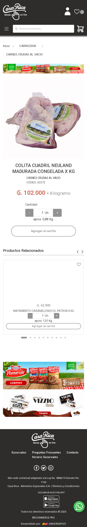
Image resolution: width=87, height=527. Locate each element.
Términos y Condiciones (65, 486)
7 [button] (52, 337)
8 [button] (56, 337)
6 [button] (48, 337)
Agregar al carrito (43, 231)
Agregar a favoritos (43, 262)
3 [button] (35, 337)
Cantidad (31, 204)
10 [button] (65, 337)
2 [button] (30, 337)
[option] (43, 118)
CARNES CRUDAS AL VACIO (24, 54)
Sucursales (18, 452)
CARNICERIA (27, 46)
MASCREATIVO (54, 523)
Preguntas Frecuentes (46, 452)
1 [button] (24, 337)
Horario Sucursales (45, 457)
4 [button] (39, 337)
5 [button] (43, 337)
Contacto (72, 452)
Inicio (6, 46)
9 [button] (61, 337)
